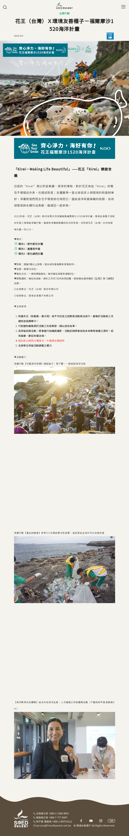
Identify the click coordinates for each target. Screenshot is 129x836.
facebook (81, 821)
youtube (91, 821)
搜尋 (5, 7)
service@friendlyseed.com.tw (53, 825)
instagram (101, 821)
